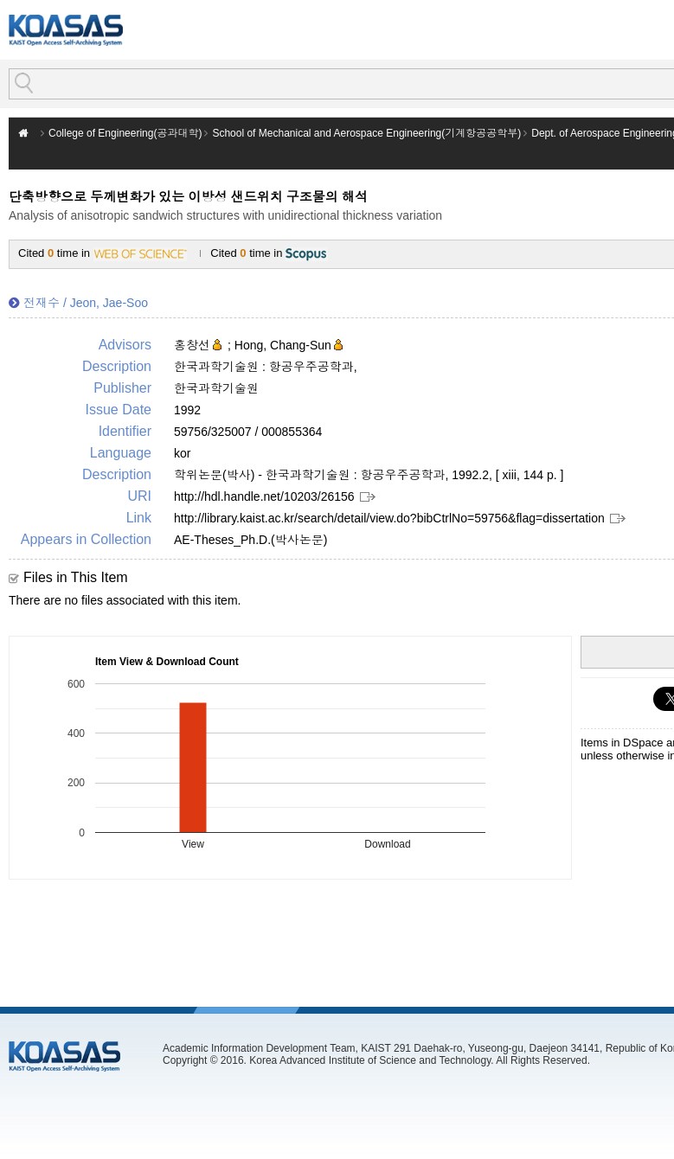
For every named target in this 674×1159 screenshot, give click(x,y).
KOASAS (66, 30)
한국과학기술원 (216, 388)
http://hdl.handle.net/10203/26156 (264, 496)
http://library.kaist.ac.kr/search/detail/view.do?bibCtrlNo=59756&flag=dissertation (389, 518)
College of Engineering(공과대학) (125, 133)
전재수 (41, 303)
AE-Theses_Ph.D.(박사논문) (250, 540)
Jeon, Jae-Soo (109, 303)
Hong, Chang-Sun (282, 345)
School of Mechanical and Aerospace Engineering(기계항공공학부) (366, 133)
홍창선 (192, 345)
